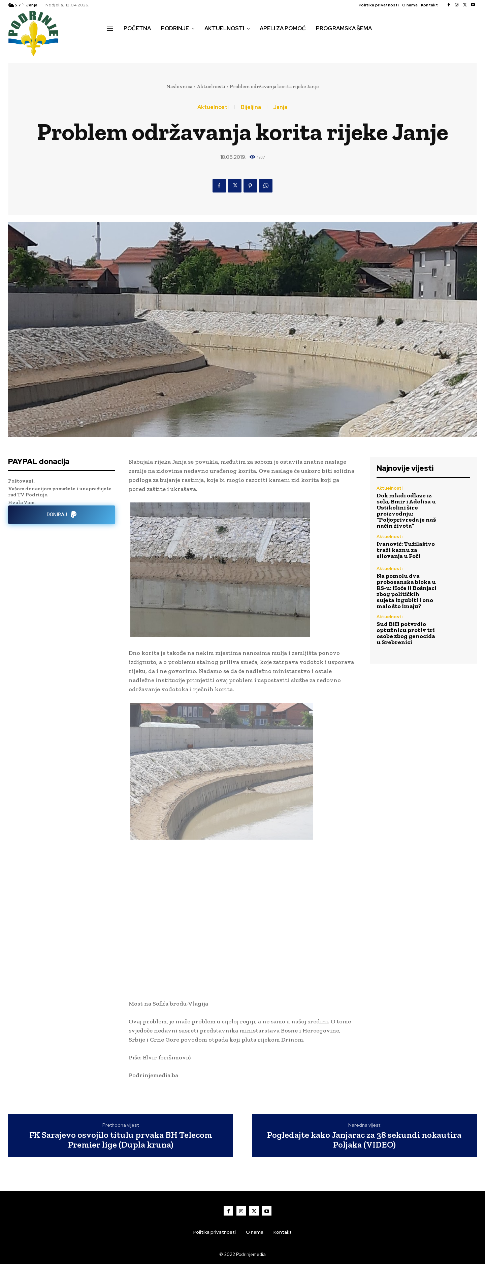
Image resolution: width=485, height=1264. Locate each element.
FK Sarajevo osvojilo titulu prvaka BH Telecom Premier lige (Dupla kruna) (120, 1139)
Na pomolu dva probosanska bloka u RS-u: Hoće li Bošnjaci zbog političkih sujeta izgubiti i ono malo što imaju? (407, 591)
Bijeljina (251, 107)
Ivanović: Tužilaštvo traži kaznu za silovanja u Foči (406, 550)
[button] (114, 43)
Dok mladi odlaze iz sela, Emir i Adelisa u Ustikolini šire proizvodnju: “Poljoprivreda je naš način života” (406, 510)
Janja (280, 107)
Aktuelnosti (211, 86)
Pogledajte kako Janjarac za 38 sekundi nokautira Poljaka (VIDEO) (364, 1139)
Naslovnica (179, 86)
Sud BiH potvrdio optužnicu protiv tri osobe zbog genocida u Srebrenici (406, 633)
